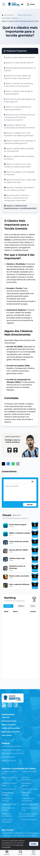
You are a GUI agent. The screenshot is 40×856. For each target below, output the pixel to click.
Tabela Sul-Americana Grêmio (13, 753)
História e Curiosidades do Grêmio (19, 768)
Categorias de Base (9, 804)
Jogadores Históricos (9, 777)
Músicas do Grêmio (9, 761)
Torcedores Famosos (29, 820)
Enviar (30, 505)
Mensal (21, 606)
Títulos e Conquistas (29, 771)
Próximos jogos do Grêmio (12, 746)
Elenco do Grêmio (8, 757)
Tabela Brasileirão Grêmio (11, 750)
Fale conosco (7, 735)
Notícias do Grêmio (9, 721)
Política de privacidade (11, 728)
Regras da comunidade (11, 732)
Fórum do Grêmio (9, 725)
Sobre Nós (6, 717)
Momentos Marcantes (30, 804)
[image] (32, 481)
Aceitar (34, 844)
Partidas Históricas (9, 789)
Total (33, 606)
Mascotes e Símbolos (29, 789)
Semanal (8, 606)
